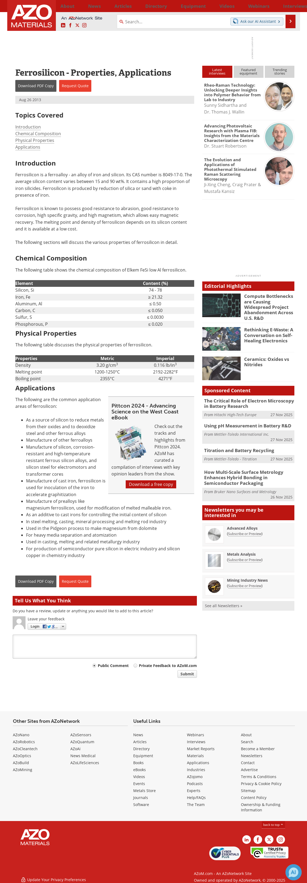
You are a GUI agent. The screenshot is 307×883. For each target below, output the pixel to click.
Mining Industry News (247, 572)
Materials (195, 755)
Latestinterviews (217, 71)
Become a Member (258, 748)
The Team (196, 804)
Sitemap (248, 790)
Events (139, 783)
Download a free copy (151, 484)
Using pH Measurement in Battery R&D (243, 420)
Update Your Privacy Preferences (53, 876)
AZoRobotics (24, 741)
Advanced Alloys (242, 520)
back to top (273, 824)
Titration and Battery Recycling (236, 444)
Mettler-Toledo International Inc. (241, 428)
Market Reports (201, 748)
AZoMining (22, 769)
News (138, 734)
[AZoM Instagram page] (84, 25)
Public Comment (113, 665)
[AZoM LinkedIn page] (63, 25)
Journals (140, 797)
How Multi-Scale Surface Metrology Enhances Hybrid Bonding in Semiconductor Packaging (248, 470)
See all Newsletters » (223, 597)
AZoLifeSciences (84, 762)
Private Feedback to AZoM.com (168, 665)
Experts (193, 790)
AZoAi (75, 748)
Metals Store (144, 790)
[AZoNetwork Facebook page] (70, 25)
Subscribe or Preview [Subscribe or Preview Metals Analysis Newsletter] (244, 551)
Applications (27, 147)
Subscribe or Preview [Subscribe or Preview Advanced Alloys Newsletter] (244, 525)
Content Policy (253, 797)
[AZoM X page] (77, 25)
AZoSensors (80, 734)
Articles (140, 741)
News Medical (83, 755)
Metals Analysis (241, 546)
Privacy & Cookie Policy (261, 783)
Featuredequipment (248, 71)
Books (138, 762)
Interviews (196, 741)
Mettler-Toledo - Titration (235, 452)
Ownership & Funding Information (260, 807)
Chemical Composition (38, 134)
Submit (187, 673)
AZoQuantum (82, 741)
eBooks (139, 769)
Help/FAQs (196, 797)
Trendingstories (280, 71)
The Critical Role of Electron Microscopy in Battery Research (247, 399)
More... (287, 6)
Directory (139, 6)
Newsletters (251, 755)
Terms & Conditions (258, 776)
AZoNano (21, 734)
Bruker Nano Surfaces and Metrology (245, 483)
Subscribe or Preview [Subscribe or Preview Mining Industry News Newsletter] (244, 577)
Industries (196, 769)
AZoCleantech (25, 748)
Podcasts (195, 783)
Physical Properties (34, 140)
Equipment (143, 755)
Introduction (28, 127)
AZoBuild (21, 762)
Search (247, 741)
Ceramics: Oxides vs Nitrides (264, 357)
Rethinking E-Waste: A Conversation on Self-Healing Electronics (266, 330)
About (246, 734)
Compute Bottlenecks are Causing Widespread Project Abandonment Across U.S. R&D (268, 303)
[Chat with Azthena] (294, 872)
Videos (139, 776)
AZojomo (195, 776)
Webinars (195, 734)
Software (141, 804)
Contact (248, 762)
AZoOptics (22, 755)
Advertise (249, 769)
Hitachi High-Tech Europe (235, 409)
